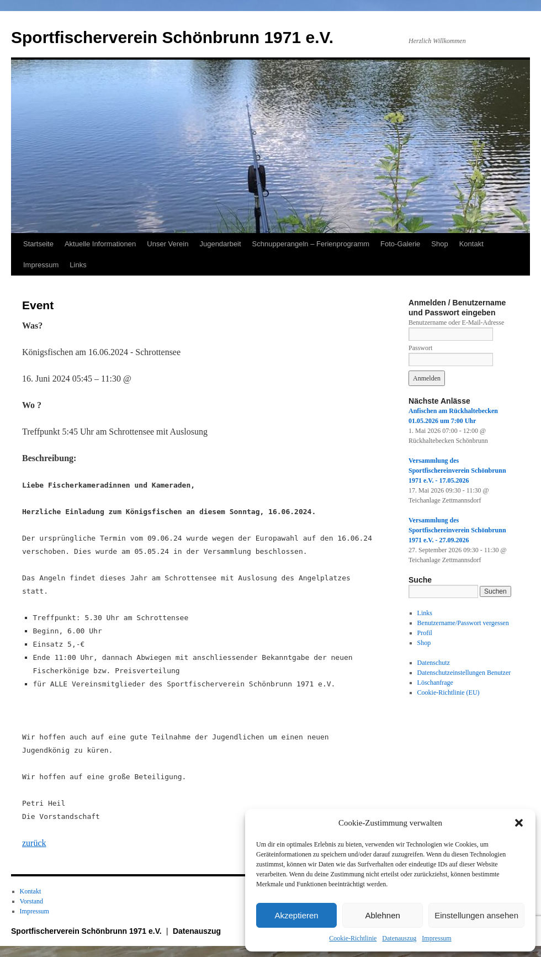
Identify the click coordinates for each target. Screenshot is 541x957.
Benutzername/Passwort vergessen (463, 623)
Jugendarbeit (220, 244)
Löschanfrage (435, 682)
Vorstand (31, 901)
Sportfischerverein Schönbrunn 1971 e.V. (172, 37)
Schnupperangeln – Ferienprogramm (310, 244)
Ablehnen (382, 915)
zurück (34, 843)
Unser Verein (167, 244)
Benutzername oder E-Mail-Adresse (456, 322)
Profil (424, 633)
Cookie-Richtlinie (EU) (448, 692)
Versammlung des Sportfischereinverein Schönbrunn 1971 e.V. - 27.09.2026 (457, 530)
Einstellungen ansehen (476, 915)
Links (78, 265)
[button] (518, 822)
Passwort (420, 348)
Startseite (38, 244)
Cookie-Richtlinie (352, 938)
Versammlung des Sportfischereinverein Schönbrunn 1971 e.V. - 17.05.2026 (457, 470)
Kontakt (471, 244)
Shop (439, 244)
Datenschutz (433, 663)
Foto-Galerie (400, 244)
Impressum (436, 938)
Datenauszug (399, 938)
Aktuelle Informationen (100, 244)
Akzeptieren (296, 915)
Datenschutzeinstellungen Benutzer (464, 672)
